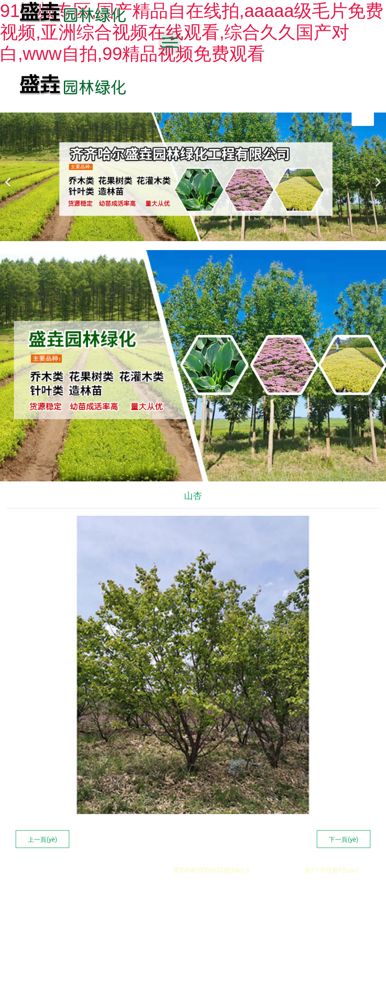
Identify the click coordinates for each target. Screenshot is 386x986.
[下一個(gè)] (377, 177)
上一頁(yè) (42, 839)
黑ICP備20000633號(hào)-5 (211, 870)
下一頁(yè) (343, 839)
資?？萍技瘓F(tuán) (331, 870)
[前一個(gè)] (9, 177)
